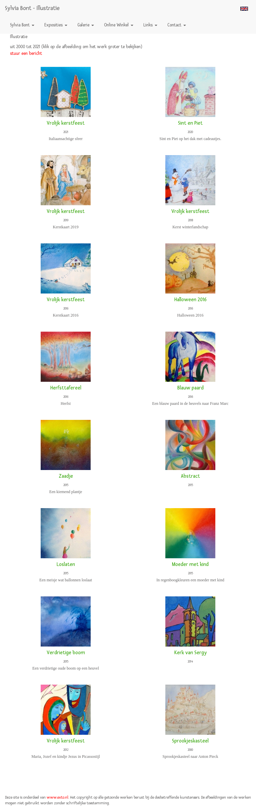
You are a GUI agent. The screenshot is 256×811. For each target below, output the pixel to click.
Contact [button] (176, 25)
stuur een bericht (26, 53)
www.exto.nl (57, 797)
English (244, 9)
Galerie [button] (85, 25)
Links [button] (150, 25)
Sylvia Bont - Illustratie (32, 8)
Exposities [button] (55, 25)
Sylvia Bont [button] (22, 25)
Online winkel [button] (118, 25)
